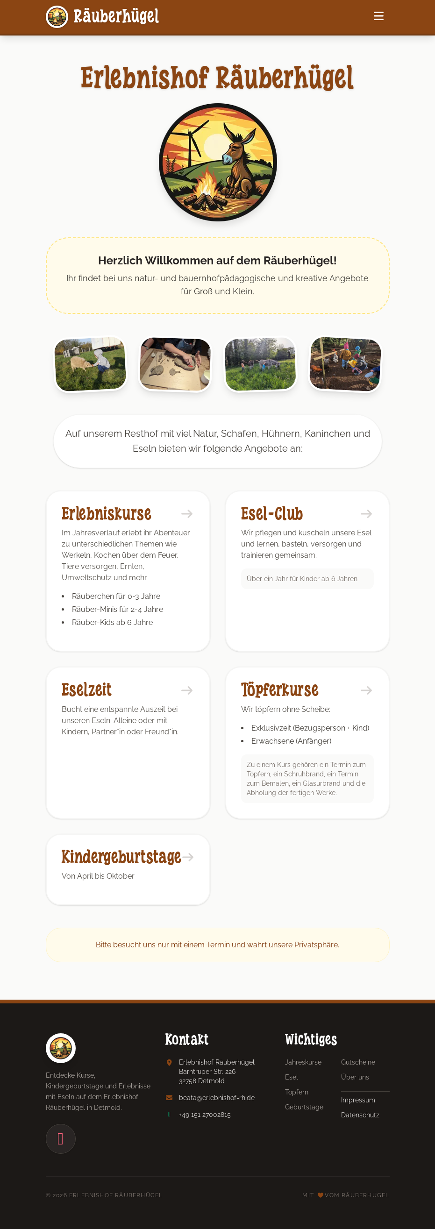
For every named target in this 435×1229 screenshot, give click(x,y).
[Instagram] (61, 1139)
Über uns (355, 1077)
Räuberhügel (103, 17)
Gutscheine (358, 1062)
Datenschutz (360, 1115)
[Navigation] (379, 17)
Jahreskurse (303, 1062)
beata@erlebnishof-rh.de (217, 1097)
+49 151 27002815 (205, 1114)
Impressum (358, 1100)
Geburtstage (304, 1107)
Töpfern (296, 1092)
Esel (291, 1077)
